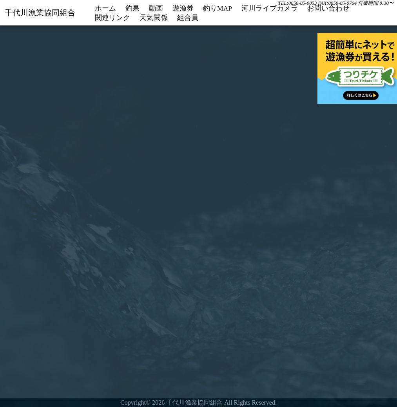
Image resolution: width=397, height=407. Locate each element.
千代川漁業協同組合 (40, 12)
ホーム (105, 8)
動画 (156, 8)
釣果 (132, 8)
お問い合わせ (328, 8)
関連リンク (112, 18)
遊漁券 (183, 8)
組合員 (187, 18)
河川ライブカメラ (269, 8)
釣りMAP (217, 8)
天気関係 (154, 18)
